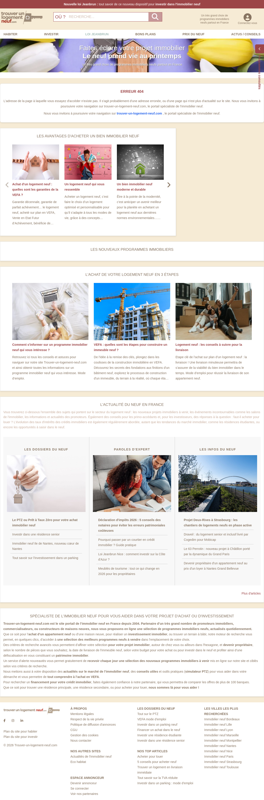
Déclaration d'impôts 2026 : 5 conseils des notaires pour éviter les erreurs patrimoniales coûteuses (131, 525)
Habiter (10, 34)
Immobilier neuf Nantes (220, 746)
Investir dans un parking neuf (157, 724)
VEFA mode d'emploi (151, 719)
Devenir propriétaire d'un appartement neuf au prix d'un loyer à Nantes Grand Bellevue (215, 565)
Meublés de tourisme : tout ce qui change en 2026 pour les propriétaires (129, 571)
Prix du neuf (193, 34)
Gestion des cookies (84, 735)
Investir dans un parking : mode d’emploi (165, 783)
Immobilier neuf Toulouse (221, 767)
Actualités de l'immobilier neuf (91, 756)
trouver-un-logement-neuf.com (140, 113)
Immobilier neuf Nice (218, 751)
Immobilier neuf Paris (219, 756)
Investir (51, 34)
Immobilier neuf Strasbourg (223, 762)
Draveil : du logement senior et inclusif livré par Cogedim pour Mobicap (216, 537)
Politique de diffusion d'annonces (93, 724)
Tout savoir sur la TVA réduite (157, 778)
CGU (73, 730)
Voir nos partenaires (84, 794)
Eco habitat (78, 762)
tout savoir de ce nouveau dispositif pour (132, 4)
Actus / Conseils (245, 34)
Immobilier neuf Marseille (221, 735)
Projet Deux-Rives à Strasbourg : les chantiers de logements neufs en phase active (218, 522)
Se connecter (79, 788)
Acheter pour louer (150, 756)
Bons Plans (145, 34)
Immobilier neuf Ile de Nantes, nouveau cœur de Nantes (45, 546)
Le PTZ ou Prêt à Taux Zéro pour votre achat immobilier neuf (45, 522)
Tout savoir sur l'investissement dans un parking (45, 558)
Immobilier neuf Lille (218, 724)
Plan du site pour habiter (20, 731)
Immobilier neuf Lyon (218, 730)
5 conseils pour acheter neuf (156, 762)
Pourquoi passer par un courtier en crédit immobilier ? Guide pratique (126, 542)
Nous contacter (80, 740)
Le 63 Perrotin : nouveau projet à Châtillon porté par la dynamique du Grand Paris (217, 551)
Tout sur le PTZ (147, 714)
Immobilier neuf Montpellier (223, 740)
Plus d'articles (251, 593)
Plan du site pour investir (21, 737)
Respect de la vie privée (87, 719)
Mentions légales (82, 714)
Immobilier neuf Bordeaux (222, 719)
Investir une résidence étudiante (159, 735)
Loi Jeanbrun (97, 34)
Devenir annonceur (83, 783)
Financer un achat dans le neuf (158, 730)
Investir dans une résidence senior (36, 534)
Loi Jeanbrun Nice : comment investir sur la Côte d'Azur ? (131, 556)
